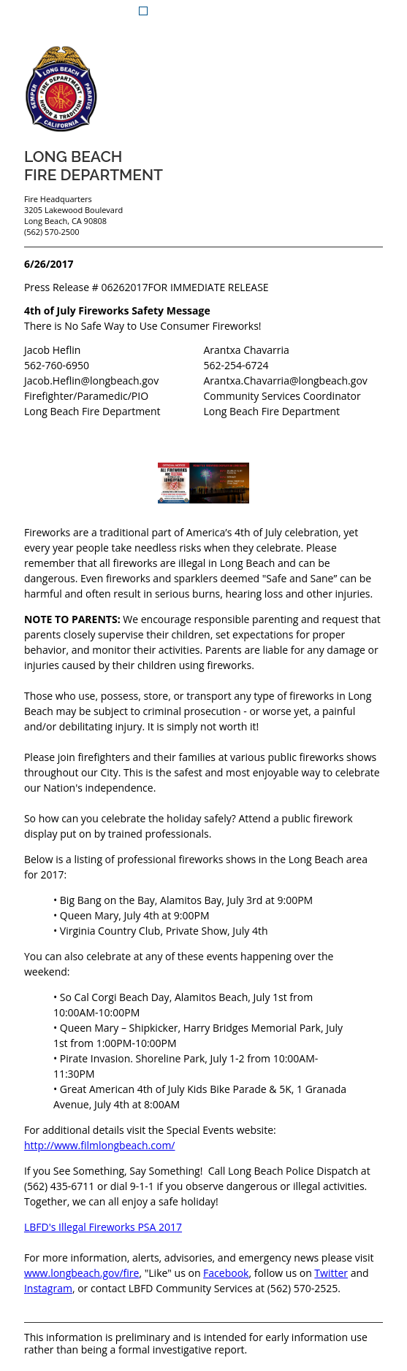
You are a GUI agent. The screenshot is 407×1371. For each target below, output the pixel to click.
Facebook (225, 1273)
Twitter (331, 1273)
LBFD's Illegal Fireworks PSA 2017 (103, 1227)
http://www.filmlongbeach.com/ (99, 1145)
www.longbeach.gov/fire (82, 1273)
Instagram (48, 1288)
